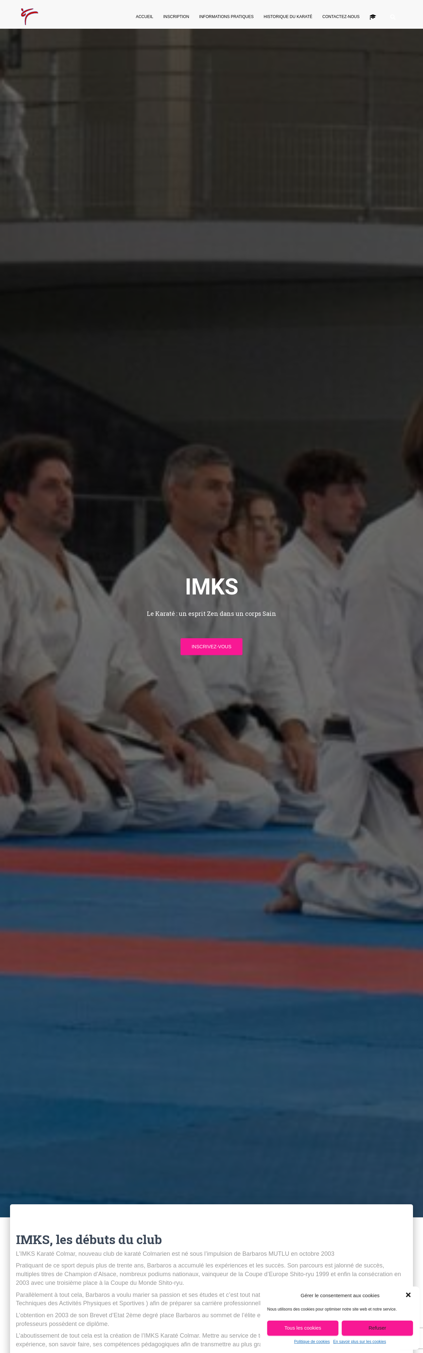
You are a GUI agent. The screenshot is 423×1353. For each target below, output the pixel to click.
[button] (409, 1296)
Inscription (176, 16)
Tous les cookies (302, 1328)
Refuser (377, 1328)
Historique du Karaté (287, 16)
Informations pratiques (226, 16)
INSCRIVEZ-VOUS (211, 646)
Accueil (144, 16)
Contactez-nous (340, 16)
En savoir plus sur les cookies (359, 1341)
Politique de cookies (312, 1341)
